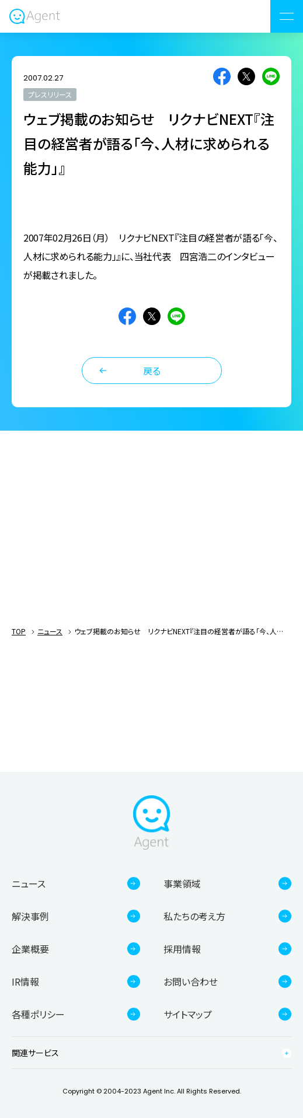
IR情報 (25, 981)
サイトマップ (187, 1014)
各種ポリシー (38, 1014)
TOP (19, 631)
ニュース (49, 631)
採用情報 (182, 948)
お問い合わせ (190, 981)
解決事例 (30, 916)
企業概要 (30, 948)
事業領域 (182, 883)
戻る (152, 371)
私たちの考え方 (194, 916)
